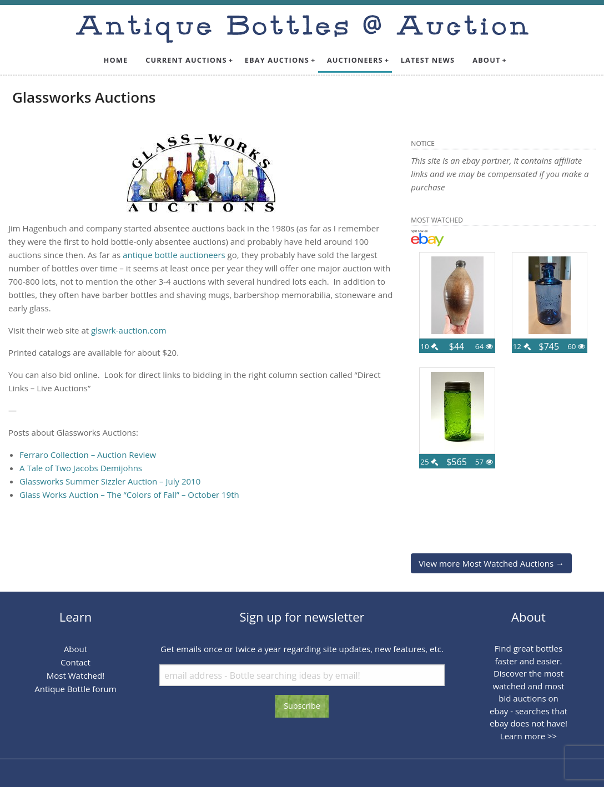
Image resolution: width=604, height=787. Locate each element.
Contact (75, 662)
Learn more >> (528, 735)
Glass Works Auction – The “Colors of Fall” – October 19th (129, 494)
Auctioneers (355, 60)
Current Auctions (186, 60)
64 (484, 346)
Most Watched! (75, 675)
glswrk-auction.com (129, 330)
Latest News (428, 60)
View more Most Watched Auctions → (491, 563)
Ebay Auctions (277, 60)
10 (429, 346)
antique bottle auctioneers (174, 254)
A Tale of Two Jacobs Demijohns (80, 467)
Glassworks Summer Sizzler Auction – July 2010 (109, 481)
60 (576, 346)
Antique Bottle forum (75, 688)
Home (116, 60)
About (486, 60)
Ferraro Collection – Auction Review (87, 454)
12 (522, 346)
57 (484, 462)
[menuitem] (116, 60)
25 (429, 462)
